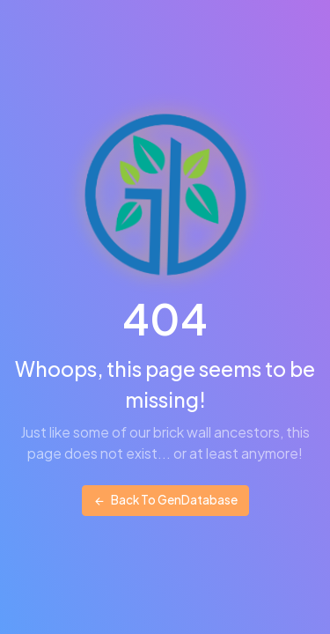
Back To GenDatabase (165, 499)
